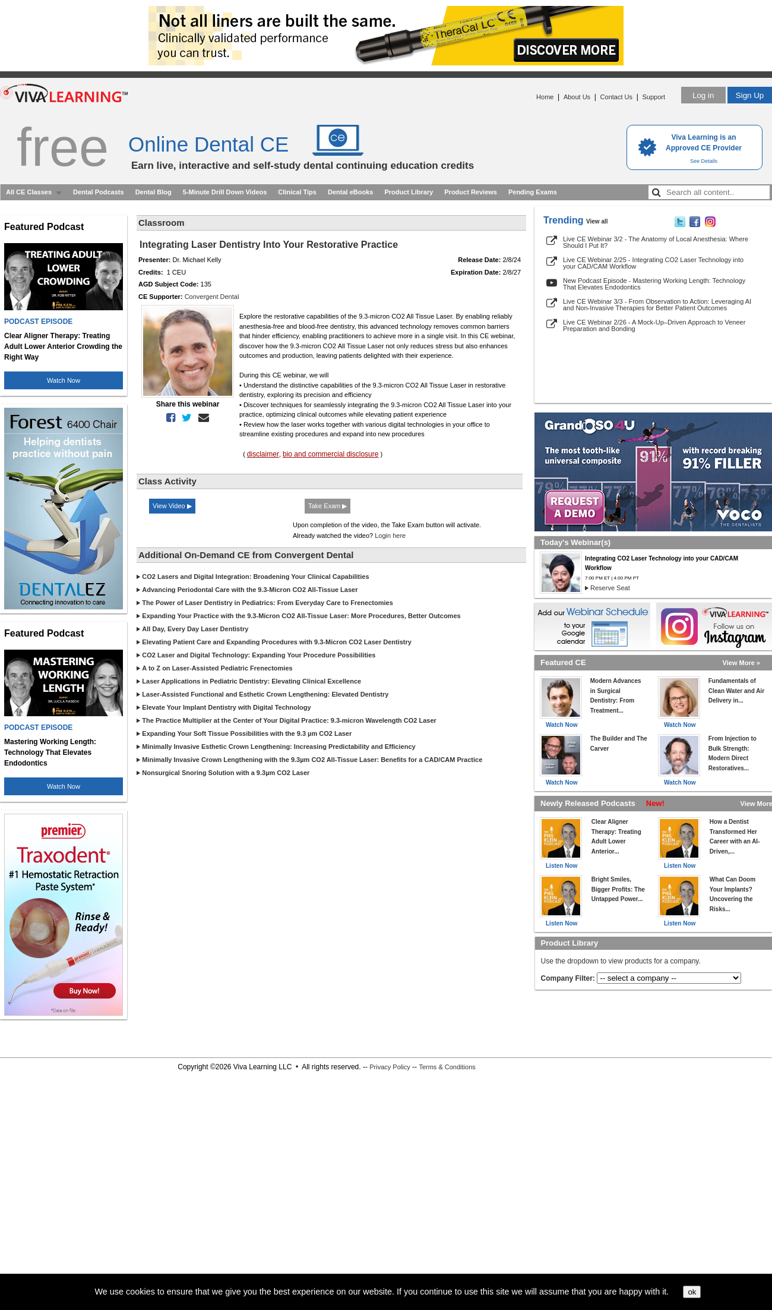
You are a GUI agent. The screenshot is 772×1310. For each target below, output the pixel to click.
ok (692, 1291)
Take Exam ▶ (327, 505)
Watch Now (63, 380)
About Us (577, 96)
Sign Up (750, 95)
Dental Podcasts (98, 192)
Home (544, 96)
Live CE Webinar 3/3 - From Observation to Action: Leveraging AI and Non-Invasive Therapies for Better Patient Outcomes (657, 304)
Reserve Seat (610, 587)
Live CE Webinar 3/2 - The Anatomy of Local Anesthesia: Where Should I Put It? (655, 242)
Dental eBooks (350, 192)
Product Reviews (470, 192)
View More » (741, 662)
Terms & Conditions (447, 1066)
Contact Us (616, 96)
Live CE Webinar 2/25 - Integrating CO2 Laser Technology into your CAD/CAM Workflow (653, 263)
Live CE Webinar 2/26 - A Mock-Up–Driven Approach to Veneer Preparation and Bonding (654, 325)
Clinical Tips (297, 192)
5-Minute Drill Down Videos (225, 192)
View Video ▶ (172, 505)
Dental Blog (153, 192)
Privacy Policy (389, 1066)
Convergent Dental (212, 296)
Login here (390, 535)
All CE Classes (29, 192)
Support (653, 96)
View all (597, 221)
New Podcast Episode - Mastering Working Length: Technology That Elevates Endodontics (654, 284)
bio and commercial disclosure (330, 454)
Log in (703, 95)
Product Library (408, 192)
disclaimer (263, 454)
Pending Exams (532, 192)
